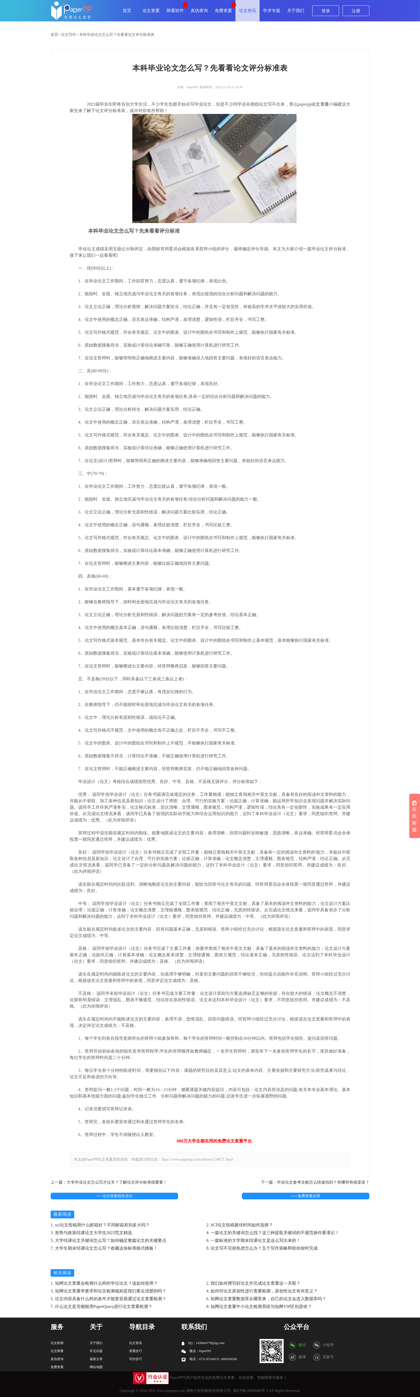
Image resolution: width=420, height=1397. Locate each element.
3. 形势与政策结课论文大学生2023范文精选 (91, 1232)
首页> (55, 35)
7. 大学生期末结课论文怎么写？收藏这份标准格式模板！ (104, 1248)
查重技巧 (135, 1351)
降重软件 (175, 10)
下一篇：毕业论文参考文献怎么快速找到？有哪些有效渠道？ (315, 1182)
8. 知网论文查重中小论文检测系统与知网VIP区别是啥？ (259, 1306)
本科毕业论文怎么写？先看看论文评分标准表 (116, 35)
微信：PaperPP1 (196, 1351)
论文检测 (57, 1343)
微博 (302, 1357)
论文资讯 (247, 10)
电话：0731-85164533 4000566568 (209, 1359)
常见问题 (96, 1351)
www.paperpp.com (171, 1391)
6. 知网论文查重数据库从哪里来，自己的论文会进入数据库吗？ (266, 1298)
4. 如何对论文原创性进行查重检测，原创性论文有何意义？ (262, 1291)
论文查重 (151, 10)
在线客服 (414, 816)
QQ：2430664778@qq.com (202, 1343)
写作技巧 (135, 1359)
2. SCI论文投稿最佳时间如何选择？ (239, 1225)
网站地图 (96, 1367)
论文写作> (69, 35)
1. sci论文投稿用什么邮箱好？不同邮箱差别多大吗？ (100, 1225)
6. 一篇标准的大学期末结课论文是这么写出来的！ (253, 1240)
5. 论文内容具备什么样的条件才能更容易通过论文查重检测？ (108, 1298)
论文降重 (57, 1351)
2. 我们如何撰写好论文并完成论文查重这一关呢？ (253, 1283)
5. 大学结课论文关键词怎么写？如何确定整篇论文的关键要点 (108, 1240)
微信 (302, 1345)
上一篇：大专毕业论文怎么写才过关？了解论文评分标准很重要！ (109, 1182)
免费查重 (223, 10)
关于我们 (295, 10)
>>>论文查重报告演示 (114, 1196)
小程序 (328, 1345)
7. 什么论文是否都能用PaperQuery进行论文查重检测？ (101, 1306)
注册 (356, 11)
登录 (325, 11)
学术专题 (271, 10)
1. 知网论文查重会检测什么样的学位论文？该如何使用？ (104, 1283)
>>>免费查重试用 (305, 1196)
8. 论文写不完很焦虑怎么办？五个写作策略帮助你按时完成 (262, 1248)
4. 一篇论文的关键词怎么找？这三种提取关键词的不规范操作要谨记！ (272, 1232)
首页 (127, 10)
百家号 (328, 1357)
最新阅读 (62, 1214)
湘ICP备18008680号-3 (250, 1391)
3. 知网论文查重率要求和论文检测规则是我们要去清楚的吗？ (108, 1291)
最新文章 (96, 1359)
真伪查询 (199, 10)
